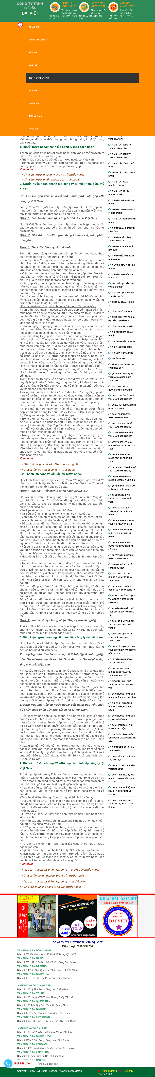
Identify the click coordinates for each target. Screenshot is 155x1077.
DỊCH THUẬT (34, 91)
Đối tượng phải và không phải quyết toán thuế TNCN (120, 577)
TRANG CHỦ (34, 27)
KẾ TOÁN (33, 53)
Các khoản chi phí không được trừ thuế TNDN (119, 498)
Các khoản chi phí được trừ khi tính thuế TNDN (120, 458)
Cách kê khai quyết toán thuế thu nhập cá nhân (120, 511)
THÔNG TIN (34, 103)
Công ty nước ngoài (120, 326)
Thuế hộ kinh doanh (120, 347)
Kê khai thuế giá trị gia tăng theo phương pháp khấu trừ (121, 599)
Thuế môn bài (116, 359)
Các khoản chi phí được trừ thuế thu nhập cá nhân (120, 545)
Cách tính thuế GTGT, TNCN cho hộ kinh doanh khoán (120, 803)
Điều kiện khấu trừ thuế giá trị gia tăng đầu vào (121, 684)
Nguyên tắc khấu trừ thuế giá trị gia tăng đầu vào (121, 611)
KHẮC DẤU (33, 65)
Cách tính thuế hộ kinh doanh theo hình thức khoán (121, 791)
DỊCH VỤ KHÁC (35, 116)
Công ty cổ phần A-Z (120, 311)
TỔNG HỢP (33, 129)
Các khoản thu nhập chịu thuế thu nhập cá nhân (120, 533)
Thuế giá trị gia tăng (120, 353)
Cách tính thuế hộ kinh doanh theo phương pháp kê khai (121, 778)
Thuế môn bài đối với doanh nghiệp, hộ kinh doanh (120, 706)
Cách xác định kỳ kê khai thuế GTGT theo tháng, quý (120, 637)
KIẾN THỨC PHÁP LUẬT (39, 78)
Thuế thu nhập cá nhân (121, 341)
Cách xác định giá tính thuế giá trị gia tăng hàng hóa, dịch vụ (122, 650)
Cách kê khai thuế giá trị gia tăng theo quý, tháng (121, 624)
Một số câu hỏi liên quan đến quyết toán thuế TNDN (121, 445)
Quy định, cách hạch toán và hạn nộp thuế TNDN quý (120, 377)
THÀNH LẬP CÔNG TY (38, 40)
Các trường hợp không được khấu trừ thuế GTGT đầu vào (119, 671)
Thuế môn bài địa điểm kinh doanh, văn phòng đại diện (122, 737)
